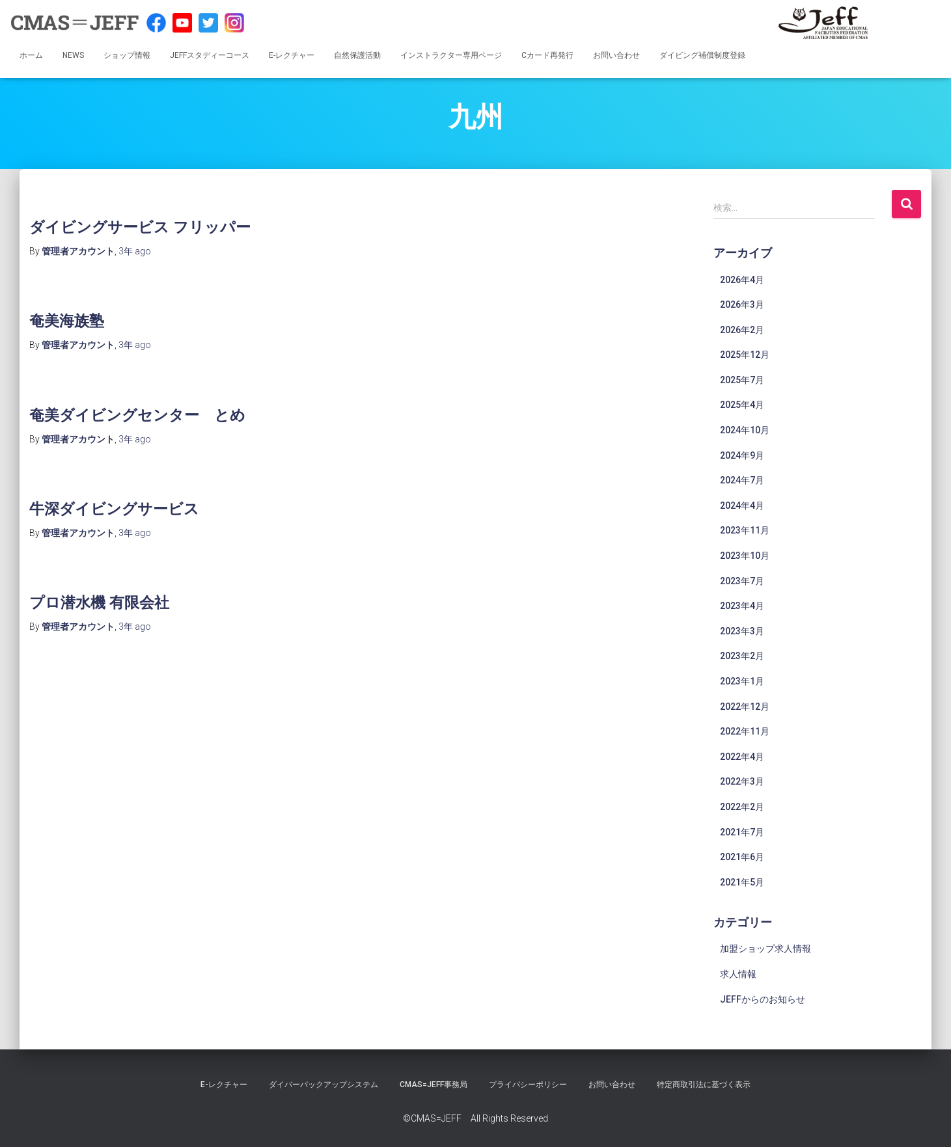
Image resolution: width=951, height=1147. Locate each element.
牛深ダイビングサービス (121, 508)
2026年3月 (742, 304)
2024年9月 (742, 455)
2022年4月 (742, 756)
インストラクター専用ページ (451, 55)
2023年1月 (742, 681)
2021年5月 (742, 882)
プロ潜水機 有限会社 (105, 601)
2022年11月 (744, 731)
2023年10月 (744, 555)
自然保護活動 (357, 55)
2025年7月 (742, 380)
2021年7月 (742, 832)
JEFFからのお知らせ (762, 999)
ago (134, 251)
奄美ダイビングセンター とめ (146, 414)
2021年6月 (742, 857)
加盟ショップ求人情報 (765, 948)
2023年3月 (742, 631)
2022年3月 (742, 781)
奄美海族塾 (70, 320)
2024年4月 (742, 505)
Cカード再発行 (547, 55)
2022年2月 (742, 807)
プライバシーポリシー (528, 1084)
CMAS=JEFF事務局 (433, 1084)
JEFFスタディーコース (209, 55)
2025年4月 (742, 404)
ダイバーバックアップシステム (323, 1084)
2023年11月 (744, 530)
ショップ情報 (126, 55)
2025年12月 (744, 354)
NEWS (73, 55)
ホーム (31, 55)
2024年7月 (742, 480)
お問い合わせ (616, 55)
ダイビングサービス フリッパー (149, 226)
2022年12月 (744, 706)
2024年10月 (744, 430)
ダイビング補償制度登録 (702, 55)
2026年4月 (742, 280)
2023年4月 (742, 605)
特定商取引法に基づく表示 (704, 1084)
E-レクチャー (291, 55)
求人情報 (738, 974)
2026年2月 (742, 330)
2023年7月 (742, 581)
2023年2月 (742, 656)
